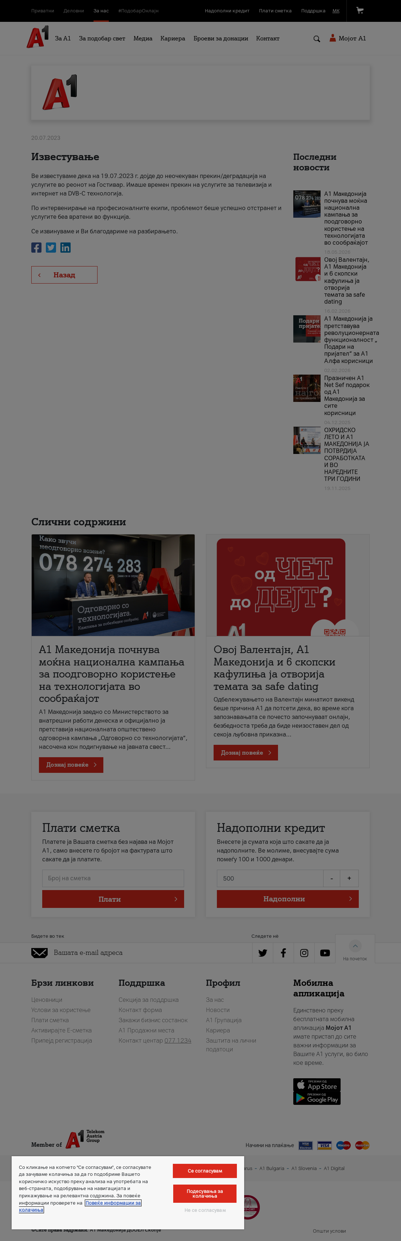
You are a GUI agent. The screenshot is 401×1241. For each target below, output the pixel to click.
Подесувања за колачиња (205, 1194)
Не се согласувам (205, 1210)
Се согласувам (205, 1171)
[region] (128, 1192)
